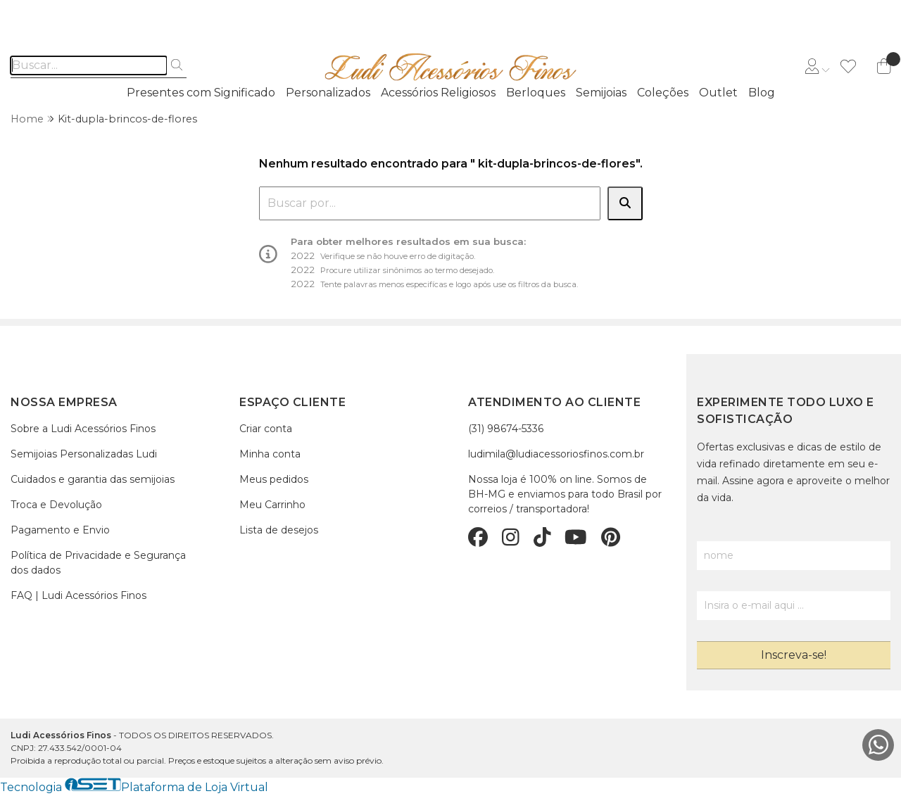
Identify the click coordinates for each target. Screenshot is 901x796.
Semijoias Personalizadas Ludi (84, 454)
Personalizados (328, 92)
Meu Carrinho (272, 504)
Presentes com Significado (201, 92)
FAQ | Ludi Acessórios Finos (78, 595)
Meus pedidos (273, 479)
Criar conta (265, 428)
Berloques (535, 92)
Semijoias (601, 92)
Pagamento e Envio (60, 530)
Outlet (718, 92)
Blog (761, 92)
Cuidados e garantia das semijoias (93, 479)
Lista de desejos (278, 530)
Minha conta (270, 454)
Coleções (662, 92)
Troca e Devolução (56, 504)
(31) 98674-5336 (505, 428)
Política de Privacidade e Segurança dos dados (98, 562)
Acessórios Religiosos (438, 92)
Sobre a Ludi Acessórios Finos (83, 428)
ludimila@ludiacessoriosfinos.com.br (556, 454)
